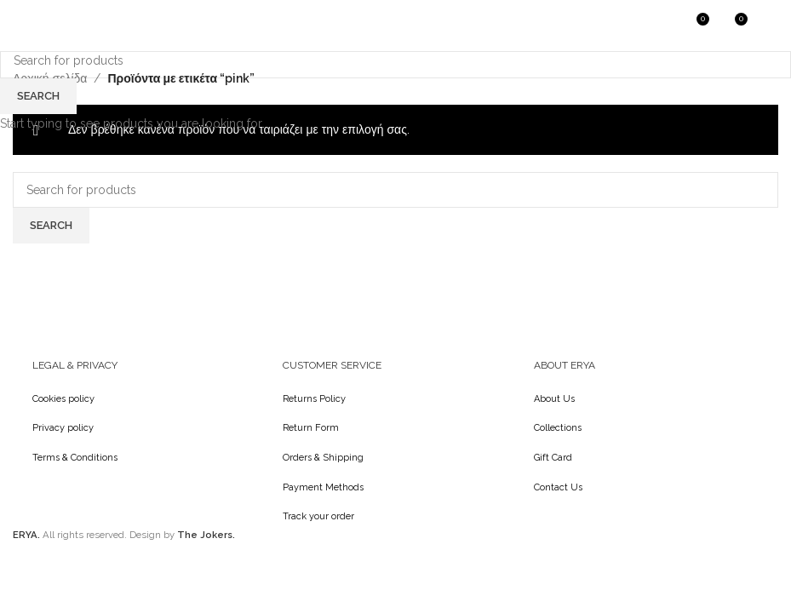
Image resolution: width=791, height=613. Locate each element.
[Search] (659, 26)
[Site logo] (55, 25)
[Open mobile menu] (770, 26)
